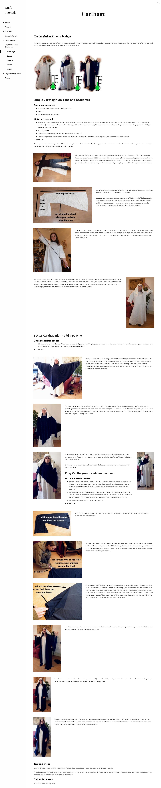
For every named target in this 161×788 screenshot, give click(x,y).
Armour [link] (8, 27)
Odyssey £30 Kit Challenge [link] (11, 46)
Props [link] (7, 78)
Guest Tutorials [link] (11, 36)
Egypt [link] (9, 56)
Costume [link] (8, 31)
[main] (94, 13)
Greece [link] (10, 60)
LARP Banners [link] (10, 40)
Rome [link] (9, 69)
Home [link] (7, 22)
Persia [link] (9, 65)
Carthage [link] (11, 51)
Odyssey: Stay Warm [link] (13, 73)
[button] (158, 2)
